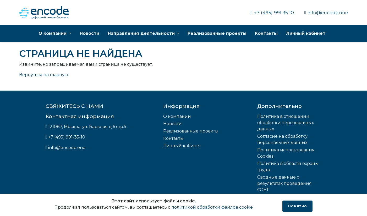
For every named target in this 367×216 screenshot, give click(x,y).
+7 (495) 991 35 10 (272, 12)
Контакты (266, 33)
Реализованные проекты (217, 33)
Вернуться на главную (43, 74)
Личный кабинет (305, 33)
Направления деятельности (142, 33)
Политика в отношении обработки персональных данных (285, 122)
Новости (89, 33)
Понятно (297, 206)
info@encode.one (326, 12)
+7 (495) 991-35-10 (66, 137)
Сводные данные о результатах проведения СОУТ (284, 183)
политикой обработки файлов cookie (212, 207)
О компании (53, 33)
